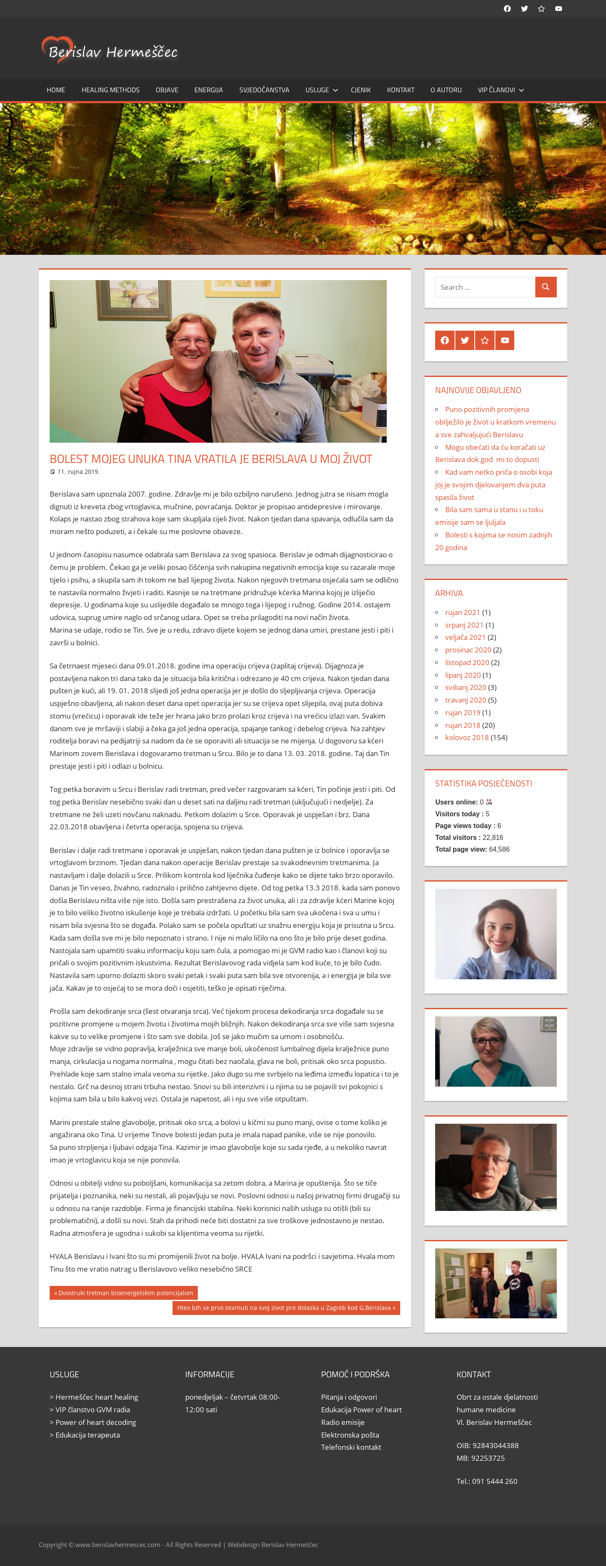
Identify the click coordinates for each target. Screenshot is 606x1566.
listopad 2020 (467, 662)
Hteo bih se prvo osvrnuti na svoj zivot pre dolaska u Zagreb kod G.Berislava (284, 1308)
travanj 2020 (465, 700)
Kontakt (401, 90)
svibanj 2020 (465, 687)
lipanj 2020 (463, 675)
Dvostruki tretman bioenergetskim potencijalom (125, 1294)
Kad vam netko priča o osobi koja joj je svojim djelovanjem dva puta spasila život (493, 484)
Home (56, 90)
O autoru (446, 90)
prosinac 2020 (468, 650)
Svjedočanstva (264, 90)
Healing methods (111, 90)
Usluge (322, 90)
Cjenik (361, 90)
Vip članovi (501, 90)
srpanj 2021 (464, 625)
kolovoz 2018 (467, 737)
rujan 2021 (463, 612)
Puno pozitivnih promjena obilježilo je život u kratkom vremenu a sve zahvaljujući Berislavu (495, 421)
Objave (167, 90)
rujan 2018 (463, 725)
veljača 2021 (465, 637)
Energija (208, 90)
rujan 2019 (463, 712)
